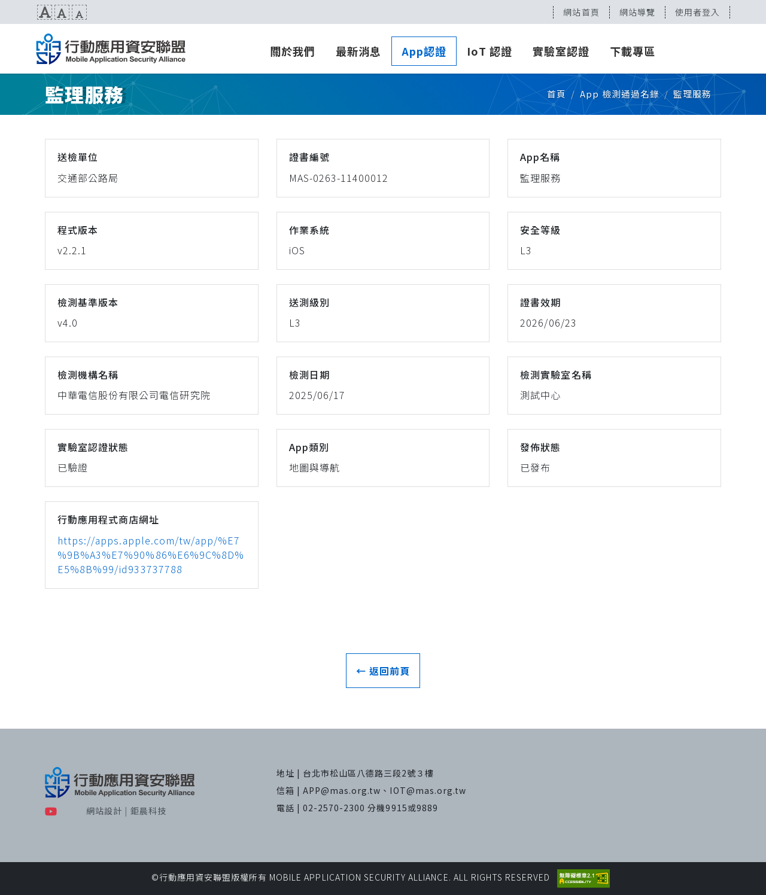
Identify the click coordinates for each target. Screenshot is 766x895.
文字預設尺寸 (61, 12)
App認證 (424, 51)
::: (4, 12)
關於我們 (292, 51)
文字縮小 (79, 12)
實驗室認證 (561, 51)
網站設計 (104, 811)
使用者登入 (697, 12)
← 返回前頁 (383, 670)
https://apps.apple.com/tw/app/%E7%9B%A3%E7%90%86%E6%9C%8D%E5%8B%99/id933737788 (150, 554)
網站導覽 (637, 12)
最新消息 (358, 51)
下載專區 (632, 51)
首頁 (556, 93)
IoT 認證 (489, 51)
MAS (111, 49)
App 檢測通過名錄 (619, 93)
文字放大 (44, 12)
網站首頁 (581, 12)
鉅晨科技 (148, 811)
